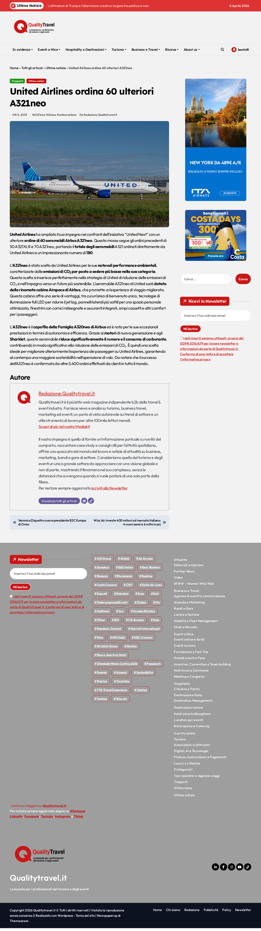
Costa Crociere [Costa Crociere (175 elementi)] (107, 587)
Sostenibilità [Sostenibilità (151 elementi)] (144, 675)
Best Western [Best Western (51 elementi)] (151, 570)
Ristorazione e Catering (191, 729)
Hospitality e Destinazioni (86, 49)
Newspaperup (107, 918)
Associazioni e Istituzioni (192, 748)
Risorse (172, 49)
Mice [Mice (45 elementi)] (100, 640)
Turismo (119, 49)
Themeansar (19, 924)
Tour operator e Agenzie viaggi (197, 779)
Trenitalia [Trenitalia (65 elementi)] (122, 684)
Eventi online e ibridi (189, 642)
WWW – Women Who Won (194, 587)
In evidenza (22, 49)
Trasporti (17, 81)
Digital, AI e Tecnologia (191, 754)
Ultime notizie (56, 68)
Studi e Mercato (185, 630)
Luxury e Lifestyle (187, 766)
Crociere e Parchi (187, 692)
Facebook (31, 819)
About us (192, 49)
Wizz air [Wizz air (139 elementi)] (121, 701)
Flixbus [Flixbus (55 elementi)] (141, 605)
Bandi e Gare (183, 611)
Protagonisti (183, 772)
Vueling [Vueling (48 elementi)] (102, 701)
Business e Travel (146, 49)
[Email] (84, 504)
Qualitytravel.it (38, 880)
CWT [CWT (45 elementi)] (129, 587)
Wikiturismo (183, 791)
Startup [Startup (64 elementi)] (102, 684)
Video (178, 580)
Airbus (52, 118)
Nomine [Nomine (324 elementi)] (132, 649)
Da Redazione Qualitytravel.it (99, 118)
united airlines (68, 118)
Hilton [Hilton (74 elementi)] (101, 622)
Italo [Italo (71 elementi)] (156, 622)
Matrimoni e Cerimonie (191, 673)
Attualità (180, 562)
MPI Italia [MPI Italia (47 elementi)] (118, 640)
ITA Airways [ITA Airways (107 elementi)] (136, 622)
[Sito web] (91, 504)
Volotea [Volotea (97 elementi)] (142, 693)
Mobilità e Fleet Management (196, 624)
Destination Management (193, 703)
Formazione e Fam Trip (191, 655)
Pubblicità (211, 913)
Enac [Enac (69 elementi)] (141, 596)
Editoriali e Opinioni (188, 568)
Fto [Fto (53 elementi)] (157, 605)
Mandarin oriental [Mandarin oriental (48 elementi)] (109, 631)
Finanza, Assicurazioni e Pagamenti (200, 760)
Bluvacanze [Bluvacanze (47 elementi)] (124, 579)
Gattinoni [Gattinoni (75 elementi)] (103, 614)
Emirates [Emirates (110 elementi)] (122, 596)
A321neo (39, 118)
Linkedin (16, 819)
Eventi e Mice (49, 49)
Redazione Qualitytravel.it (67, 396)
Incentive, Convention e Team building (202, 667)
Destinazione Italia (188, 698)
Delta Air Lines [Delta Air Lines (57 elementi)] (152, 587)
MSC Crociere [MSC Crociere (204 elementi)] (143, 640)
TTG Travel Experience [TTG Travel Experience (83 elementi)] (112, 693)
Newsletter (243, 913)
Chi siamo (173, 913)
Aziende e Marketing (189, 605)
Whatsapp (78, 814)
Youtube (47, 819)
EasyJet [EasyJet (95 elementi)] (102, 596)
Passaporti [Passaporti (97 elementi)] (154, 666)
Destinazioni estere (188, 710)
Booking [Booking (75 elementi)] (147, 579)
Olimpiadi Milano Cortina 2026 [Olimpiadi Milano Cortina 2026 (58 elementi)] (117, 666)
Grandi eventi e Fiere (189, 661)
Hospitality (182, 686)
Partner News (184, 574)
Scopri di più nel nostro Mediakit (65, 429)
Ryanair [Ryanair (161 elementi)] (102, 675)
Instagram (63, 819)
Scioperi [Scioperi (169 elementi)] (121, 675)
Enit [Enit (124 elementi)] (156, 596)
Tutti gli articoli (32, 68)
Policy (226, 913)
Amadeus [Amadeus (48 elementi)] (103, 570)
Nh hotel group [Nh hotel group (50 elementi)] (107, 649)
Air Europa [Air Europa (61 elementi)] (145, 561)
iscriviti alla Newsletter (109, 490)
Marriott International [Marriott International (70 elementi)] (145, 631)
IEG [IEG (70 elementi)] (116, 622)
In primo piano (184, 736)
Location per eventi (188, 723)
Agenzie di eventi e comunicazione (199, 599)
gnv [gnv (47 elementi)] (121, 614)
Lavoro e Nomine (186, 618)
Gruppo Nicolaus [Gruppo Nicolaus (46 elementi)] (144, 614)
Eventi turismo (185, 648)
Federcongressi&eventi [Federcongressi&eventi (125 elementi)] (112, 605)
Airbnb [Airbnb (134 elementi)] (124, 561)
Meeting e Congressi (189, 679)
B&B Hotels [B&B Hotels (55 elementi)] (125, 570)
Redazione (192, 913)
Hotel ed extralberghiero (192, 717)
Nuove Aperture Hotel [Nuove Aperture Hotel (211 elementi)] (111, 658)
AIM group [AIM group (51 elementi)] (104, 561)
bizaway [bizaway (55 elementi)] (102, 579)
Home (14, 68)
